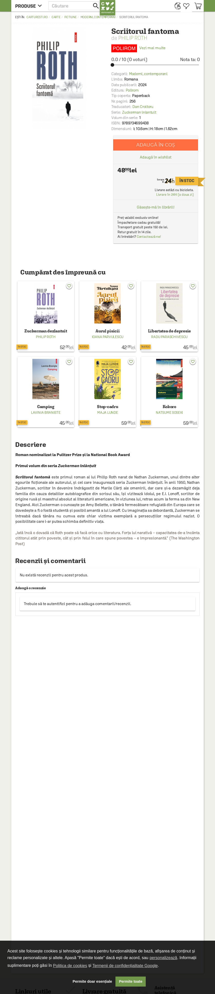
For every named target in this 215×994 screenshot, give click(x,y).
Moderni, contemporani (98, 17)
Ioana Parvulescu (107, 337)
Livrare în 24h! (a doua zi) (175, 194)
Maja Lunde (107, 412)
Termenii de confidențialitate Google (125, 965)
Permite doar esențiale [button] (92, 981)
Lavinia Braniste (45, 412)
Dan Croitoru (142, 106)
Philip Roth (132, 38)
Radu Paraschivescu (169, 337)
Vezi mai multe (138, 47)
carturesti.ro (36, 17)
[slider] (155, 65)
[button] (74, 6)
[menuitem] (176, 6)
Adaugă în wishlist (155, 157)
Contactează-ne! (149, 237)
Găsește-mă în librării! (155, 207)
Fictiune (70, 17)
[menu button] (29, 6)
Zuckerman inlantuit (139, 112)
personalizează (163, 958)
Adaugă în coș (155, 144)
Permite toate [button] (130, 981)
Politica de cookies (70, 965)
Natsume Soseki (169, 412)
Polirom (132, 90)
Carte (56, 17)
